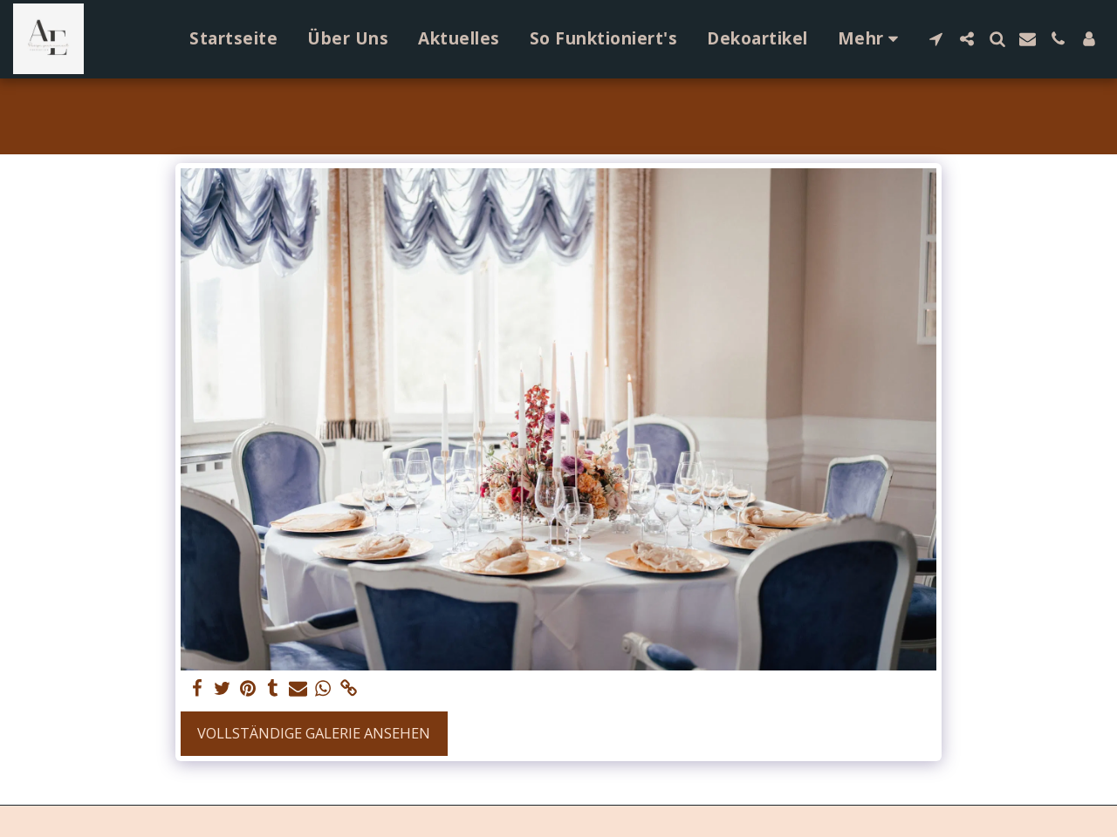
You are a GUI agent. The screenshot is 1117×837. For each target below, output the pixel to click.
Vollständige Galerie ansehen (313, 733)
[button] (936, 39)
